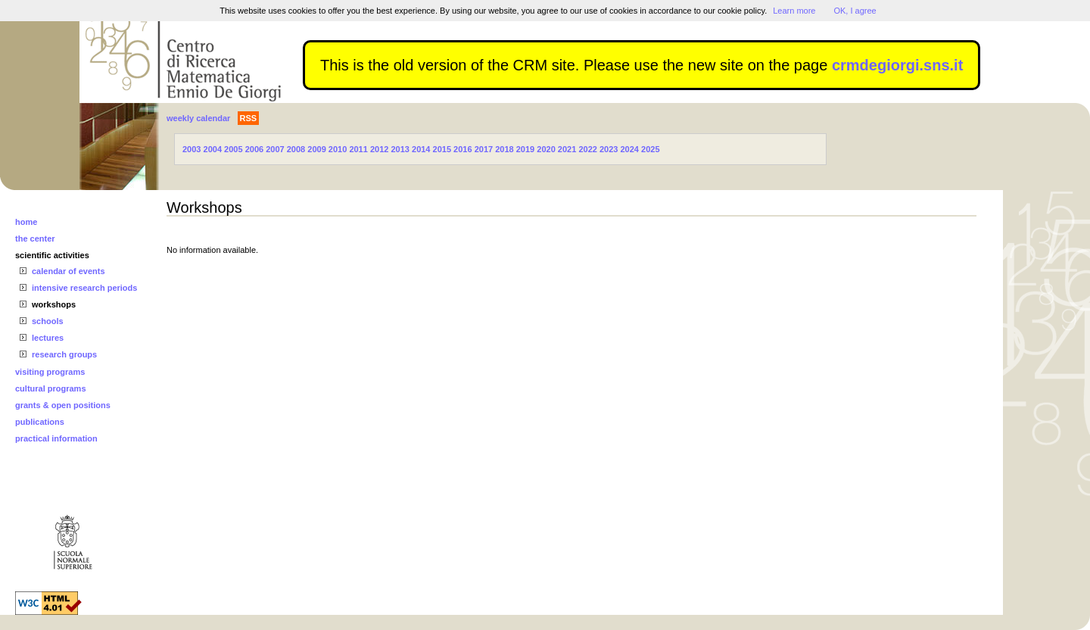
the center (35, 238)
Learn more (794, 10)
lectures (48, 337)
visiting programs (50, 371)
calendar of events (68, 271)
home (26, 221)
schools (48, 321)
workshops (54, 304)
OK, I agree (854, 10)
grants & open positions (63, 405)
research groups (64, 354)
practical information (56, 438)
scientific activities (52, 255)
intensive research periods (84, 287)
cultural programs (50, 388)
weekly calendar (198, 118)
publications (39, 421)
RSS (248, 118)
